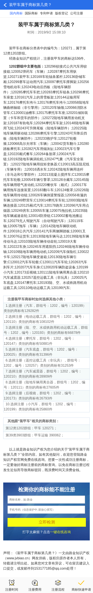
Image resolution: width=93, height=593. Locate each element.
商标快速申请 (81, 585)
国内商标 (16, 13)
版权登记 (61, 13)
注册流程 (58, 585)
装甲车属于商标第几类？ (30, 5)
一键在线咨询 (60, 532)
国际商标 (31, 13)
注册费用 (34, 585)
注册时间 (11, 585)
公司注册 (76, 13)
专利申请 (46, 13)
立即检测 (47, 522)
